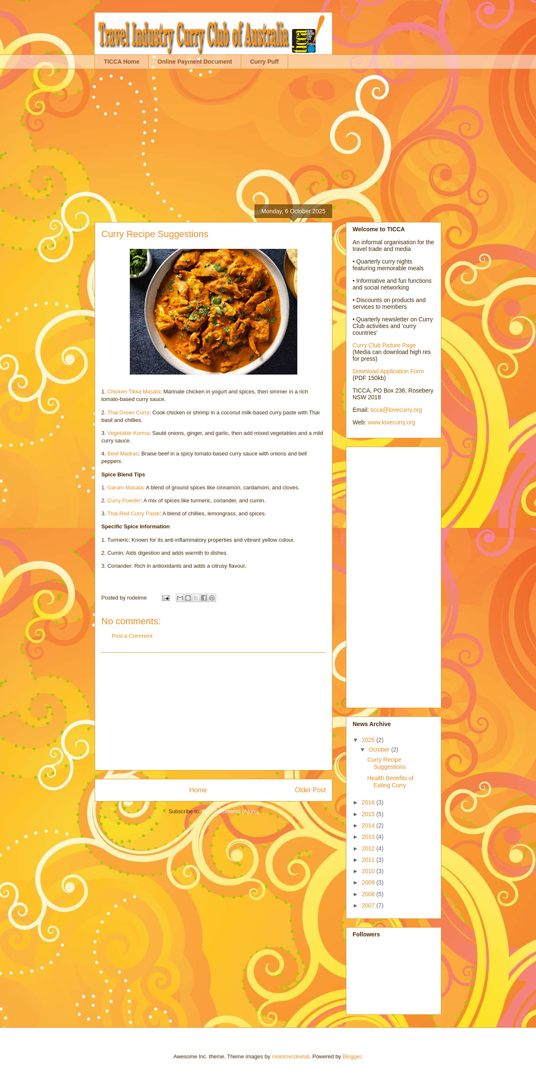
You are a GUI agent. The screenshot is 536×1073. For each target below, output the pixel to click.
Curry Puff (264, 61)
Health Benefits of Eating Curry (390, 782)
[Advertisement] (268, 132)
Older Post (310, 790)
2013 (369, 836)
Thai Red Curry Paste (133, 513)
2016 (369, 802)
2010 (369, 871)
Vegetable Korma (128, 433)
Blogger (352, 1056)
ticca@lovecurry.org (396, 409)
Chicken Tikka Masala (133, 391)
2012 (369, 848)
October (379, 749)
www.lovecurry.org (391, 422)
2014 (369, 825)
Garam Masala (125, 487)
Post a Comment (132, 636)
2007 (369, 905)
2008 (369, 894)
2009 (369, 882)
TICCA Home (121, 61)
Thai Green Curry (128, 412)
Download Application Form (388, 371)
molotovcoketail (290, 1056)
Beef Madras (122, 453)
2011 (369, 859)
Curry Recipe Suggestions (386, 763)
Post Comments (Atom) (230, 811)
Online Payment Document (194, 61)
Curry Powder (123, 500)
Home (198, 790)
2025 (369, 740)
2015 (369, 814)
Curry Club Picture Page (384, 345)
